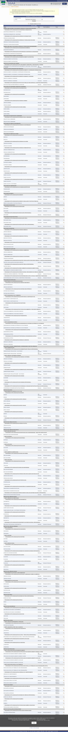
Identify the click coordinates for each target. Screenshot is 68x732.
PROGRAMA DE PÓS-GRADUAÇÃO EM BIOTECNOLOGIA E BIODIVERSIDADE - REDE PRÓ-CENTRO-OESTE (25, 432)
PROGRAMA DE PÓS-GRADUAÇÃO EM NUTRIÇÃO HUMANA (16, 160)
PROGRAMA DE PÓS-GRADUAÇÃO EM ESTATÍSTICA (14, 512)
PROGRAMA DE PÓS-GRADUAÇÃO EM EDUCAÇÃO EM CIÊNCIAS (17, 686)
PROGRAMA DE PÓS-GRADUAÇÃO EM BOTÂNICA (14, 437)
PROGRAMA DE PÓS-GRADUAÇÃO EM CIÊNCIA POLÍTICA (15, 423)
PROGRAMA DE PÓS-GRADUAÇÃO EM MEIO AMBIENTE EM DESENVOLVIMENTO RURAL (21, 268)
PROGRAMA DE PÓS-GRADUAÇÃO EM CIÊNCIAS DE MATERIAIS (17, 256)
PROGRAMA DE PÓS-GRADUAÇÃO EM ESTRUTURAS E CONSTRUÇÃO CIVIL (19, 296)
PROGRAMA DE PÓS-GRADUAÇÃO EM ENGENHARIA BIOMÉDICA (17, 47)
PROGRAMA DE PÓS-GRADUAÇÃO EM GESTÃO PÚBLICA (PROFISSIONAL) (19, 264)
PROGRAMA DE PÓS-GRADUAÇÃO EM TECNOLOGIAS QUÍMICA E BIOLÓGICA (19, 705)
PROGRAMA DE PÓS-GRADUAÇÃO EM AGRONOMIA (14, 94)
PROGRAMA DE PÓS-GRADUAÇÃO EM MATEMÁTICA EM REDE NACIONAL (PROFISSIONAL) (22, 522)
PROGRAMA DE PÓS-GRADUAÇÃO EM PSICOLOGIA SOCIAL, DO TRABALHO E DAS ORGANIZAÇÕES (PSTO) (26, 665)
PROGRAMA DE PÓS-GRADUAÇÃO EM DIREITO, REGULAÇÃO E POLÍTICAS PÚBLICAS (21, 201)
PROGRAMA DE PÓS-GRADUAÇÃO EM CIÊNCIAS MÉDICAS (16, 229)
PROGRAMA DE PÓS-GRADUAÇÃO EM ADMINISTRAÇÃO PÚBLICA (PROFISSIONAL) (21, 349)
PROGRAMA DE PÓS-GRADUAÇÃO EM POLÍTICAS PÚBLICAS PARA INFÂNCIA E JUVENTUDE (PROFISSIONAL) (25, 82)
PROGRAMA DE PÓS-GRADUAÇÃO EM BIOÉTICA (14, 135)
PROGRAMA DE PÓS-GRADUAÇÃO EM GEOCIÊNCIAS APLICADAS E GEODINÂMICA (20, 607)
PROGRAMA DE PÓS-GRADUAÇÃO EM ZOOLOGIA (14, 461)
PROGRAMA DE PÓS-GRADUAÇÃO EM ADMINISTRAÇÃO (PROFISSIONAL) (18, 369)
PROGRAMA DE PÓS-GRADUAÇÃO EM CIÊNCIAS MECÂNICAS (17, 282)
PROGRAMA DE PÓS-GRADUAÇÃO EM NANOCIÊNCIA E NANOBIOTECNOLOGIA (20, 486)
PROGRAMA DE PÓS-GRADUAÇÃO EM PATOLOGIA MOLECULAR (17, 242)
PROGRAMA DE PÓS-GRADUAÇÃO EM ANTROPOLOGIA (15, 588)
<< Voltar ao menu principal (34, 727)
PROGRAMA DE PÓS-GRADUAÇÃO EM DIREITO (13, 194)
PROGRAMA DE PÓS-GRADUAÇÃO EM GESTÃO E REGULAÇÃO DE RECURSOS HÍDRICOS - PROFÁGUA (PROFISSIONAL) (28, 260)
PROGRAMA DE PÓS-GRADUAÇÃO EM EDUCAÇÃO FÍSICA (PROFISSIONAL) (19, 224)
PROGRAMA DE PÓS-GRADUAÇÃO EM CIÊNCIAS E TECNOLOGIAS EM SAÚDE (19, 40)
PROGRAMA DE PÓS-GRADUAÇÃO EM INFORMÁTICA (15, 499)
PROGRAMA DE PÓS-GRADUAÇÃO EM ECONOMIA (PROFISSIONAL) (17, 382)
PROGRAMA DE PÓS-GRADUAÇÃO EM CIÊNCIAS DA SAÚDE (16, 141)
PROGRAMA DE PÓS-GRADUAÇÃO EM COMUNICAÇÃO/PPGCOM (17, 187)
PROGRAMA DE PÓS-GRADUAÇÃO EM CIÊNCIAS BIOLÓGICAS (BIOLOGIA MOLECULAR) (21, 473)
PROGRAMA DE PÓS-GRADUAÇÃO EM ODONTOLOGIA (15, 166)
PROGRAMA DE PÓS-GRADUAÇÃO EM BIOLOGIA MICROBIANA (16, 467)
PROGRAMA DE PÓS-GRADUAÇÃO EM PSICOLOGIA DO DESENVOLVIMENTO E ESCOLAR (22, 658)
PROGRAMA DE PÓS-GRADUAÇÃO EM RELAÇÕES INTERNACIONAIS (17, 710)
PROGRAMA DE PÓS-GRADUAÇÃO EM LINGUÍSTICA (15, 628)
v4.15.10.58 (56, 731)
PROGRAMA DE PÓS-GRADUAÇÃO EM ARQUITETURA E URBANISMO (17, 117)
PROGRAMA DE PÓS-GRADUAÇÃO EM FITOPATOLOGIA (15, 480)
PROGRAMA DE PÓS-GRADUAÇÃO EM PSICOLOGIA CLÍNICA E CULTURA (18, 678)
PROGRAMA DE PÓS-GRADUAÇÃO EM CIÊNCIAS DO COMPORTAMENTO (18, 672)
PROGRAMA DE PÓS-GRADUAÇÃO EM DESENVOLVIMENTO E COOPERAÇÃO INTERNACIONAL (22, 70)
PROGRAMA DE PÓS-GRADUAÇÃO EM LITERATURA (14, 642)
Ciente (34, 722)
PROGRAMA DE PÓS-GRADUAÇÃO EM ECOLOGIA (14, 445)
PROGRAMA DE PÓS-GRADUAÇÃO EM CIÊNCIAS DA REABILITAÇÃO (17, 36)
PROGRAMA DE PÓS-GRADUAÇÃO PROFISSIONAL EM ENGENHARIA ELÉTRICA (20, 336)
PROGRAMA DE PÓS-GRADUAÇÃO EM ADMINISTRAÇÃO (15, 363)
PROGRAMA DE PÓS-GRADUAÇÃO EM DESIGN (14, 392)
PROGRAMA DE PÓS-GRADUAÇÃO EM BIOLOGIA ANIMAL (16, 453)
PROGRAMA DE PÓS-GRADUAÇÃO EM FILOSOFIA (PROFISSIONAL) (17, 561)
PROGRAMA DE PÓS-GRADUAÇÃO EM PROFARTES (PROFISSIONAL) (17, 418)
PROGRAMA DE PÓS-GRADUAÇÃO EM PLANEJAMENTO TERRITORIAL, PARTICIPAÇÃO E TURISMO (23, 64)
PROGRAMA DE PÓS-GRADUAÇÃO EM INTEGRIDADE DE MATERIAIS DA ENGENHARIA (21, 51)
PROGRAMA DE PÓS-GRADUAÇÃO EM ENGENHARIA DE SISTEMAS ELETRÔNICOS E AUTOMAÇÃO (24, 323)
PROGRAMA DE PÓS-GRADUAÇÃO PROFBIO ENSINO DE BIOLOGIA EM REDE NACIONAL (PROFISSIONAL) (25, 492)
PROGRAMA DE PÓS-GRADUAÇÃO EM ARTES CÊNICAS (15, 399)
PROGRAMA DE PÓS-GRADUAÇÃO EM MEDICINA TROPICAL (16, 236)
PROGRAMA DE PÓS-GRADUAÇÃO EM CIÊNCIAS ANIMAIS (15, 100)
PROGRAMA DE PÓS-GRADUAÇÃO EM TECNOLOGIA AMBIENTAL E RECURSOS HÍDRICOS (22, 309)
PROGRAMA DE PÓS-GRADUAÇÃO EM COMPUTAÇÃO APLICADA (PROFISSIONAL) (20, 505)
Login (64, 3)
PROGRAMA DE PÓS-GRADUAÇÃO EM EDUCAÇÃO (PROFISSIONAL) (17, 212)
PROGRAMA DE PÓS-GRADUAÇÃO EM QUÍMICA (13, 698)
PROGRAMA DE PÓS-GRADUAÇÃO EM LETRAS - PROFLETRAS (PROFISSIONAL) (20, 634)
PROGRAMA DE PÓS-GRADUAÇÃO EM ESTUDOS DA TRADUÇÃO (17, 623)
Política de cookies (33, 720)
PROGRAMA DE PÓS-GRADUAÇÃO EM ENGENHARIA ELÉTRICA (17, 329)
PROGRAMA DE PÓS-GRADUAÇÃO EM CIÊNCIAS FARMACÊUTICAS (17, 147)
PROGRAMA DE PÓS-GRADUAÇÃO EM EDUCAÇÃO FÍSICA (15, 218)
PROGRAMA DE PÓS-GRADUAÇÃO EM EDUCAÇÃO (14, 206)
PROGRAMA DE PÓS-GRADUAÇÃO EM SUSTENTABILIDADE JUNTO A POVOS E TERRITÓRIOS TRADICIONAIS (25, 275)
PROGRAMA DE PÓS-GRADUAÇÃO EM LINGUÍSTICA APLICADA (16, 638)
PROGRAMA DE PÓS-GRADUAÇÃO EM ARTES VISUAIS (15, 405)
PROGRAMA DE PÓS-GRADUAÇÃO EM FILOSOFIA (14, 554)
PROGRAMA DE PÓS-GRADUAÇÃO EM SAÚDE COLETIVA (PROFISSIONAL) (19, 179)
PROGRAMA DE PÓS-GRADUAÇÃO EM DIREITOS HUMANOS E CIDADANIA (18, 76)
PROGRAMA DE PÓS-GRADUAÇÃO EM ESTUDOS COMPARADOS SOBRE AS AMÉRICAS (21, 574)
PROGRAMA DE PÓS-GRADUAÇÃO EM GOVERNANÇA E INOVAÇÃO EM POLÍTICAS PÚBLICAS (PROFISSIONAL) (26, 386)
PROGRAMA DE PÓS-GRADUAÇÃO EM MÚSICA (13, 411)
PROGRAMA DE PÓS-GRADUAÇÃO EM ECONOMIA (14, 375)
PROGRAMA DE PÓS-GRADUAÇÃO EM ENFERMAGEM (15, 154)
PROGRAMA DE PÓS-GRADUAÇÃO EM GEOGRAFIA (15, 529)
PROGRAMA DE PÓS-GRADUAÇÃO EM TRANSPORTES (15, 315)
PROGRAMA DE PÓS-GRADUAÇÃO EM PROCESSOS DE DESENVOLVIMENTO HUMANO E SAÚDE (23, 651)
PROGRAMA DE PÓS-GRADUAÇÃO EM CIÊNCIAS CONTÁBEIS (16, 356)
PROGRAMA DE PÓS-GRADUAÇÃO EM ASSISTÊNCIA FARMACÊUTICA (18, 29)
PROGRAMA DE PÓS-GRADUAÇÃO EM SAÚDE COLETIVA (15, 173)
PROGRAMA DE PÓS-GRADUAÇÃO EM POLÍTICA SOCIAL (16, 544)
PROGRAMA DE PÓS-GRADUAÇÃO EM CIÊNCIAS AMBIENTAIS (16, 250)
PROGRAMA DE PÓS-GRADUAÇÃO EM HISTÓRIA (14, 536)
